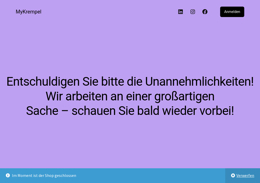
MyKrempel (28, 12)
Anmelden (232, 12)
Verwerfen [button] (245, 175)
